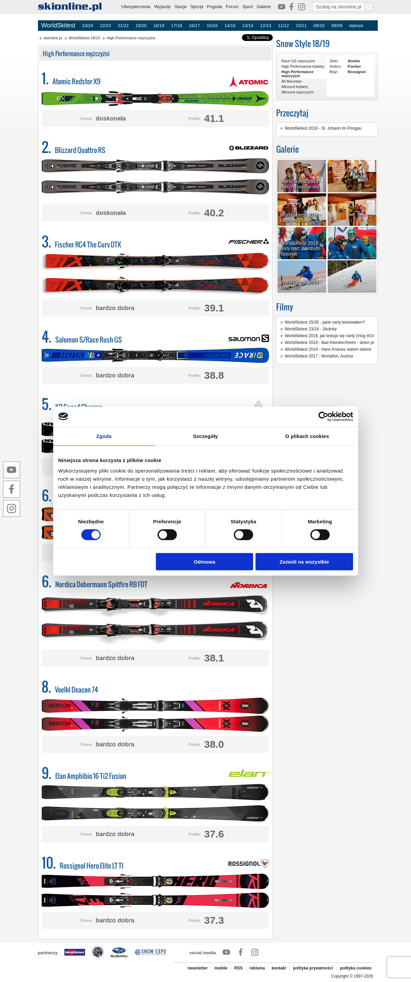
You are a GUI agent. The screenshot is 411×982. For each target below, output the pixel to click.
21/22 (123, 25)
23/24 (87, 25)
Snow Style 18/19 (303, 43)
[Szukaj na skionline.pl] (369, 6)
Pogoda (214, 6)
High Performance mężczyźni (131, 38)
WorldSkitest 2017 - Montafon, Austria (319, 356)
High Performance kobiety (303, 66)
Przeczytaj (292, 113)
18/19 (158, 25)
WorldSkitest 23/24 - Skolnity (311, 329)
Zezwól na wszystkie (304, 562)
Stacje (180, 6)
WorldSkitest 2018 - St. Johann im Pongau (323, 128)
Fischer (354, 66)
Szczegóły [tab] (205, 436)
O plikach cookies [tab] (307, 436)
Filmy (284, 307)
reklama (257, 968)
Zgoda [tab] (104, 436)
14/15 (230, 25)
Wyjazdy (162, 6)
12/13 (265, 25)
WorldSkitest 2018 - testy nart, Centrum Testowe (301, 248)
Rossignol (357, 72)
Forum (232, 6)
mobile (221, 968)
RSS (238, 968)
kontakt (279, 968)
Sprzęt (196, 6)
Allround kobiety (295, 87)
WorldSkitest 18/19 (84, 38)
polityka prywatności (313, 968)
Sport (247, 6)
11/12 (283, 25)
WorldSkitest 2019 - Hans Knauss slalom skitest (328, 349)
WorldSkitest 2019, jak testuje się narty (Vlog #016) (331, 335)
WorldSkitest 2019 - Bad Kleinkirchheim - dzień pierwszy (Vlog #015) (347, 342)
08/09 (337, 25)
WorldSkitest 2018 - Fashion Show (301, 217)
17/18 (176, 25)
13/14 (247, 25)
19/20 (141, 25)
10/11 (301, 25)
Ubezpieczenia (136, 6)
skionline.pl (53, 38)
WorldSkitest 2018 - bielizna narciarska (301, 184)
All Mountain (292, 81)
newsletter (197, 968)
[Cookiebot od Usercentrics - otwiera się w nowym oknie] (323, 416)
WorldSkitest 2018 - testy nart (301, 284)
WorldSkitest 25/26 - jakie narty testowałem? (325, 322)
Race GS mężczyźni (298, 61)
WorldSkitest (58, 25)
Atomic (354, 61)
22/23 (105, 25)
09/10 (319, 25)
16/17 (194, 25)
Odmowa (204, 562)
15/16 (212, 25)
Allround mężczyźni (298, 92)
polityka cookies (355, 968)
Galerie (263, 6)
